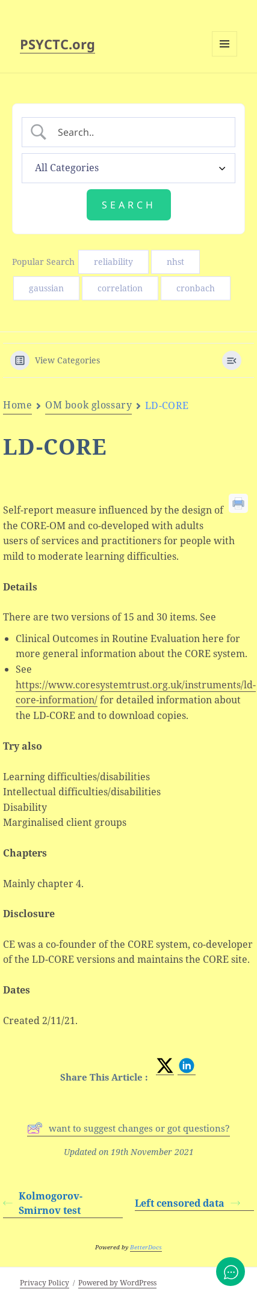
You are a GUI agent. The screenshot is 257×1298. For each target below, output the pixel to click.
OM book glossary (88, 404)
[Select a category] (128, 168)
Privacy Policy (44, 1283)
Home (17, 404)
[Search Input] (139, 132)
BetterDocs (146, 1247)
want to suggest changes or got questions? (128, 1128)
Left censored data (187, 1203)
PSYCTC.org (57, 44)
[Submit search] (129, 204)
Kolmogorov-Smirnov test (42, 1203)
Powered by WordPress (117, 1283)
